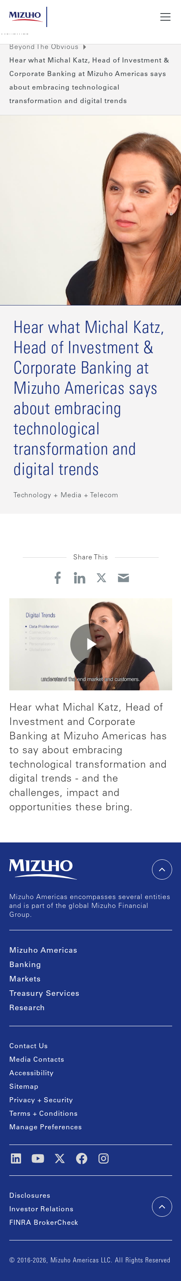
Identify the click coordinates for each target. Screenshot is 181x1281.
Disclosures (30, 1196)
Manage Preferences (45, 1127)
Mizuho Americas (43, 951)
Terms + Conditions (43, 1114)
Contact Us (28, 1046)
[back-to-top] (162, 1207)
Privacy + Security (41, 1100)
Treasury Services (44, 994)
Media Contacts (36, 1060)
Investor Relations (41, 1209)
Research (27, 1008)
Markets (25, 980)
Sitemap (24, 1087)
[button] (163, 17)
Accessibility (31, 1073)
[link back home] (43, 869)
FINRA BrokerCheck (43, 1223)
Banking (25, 965)
